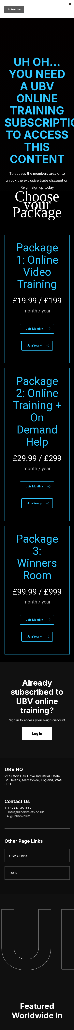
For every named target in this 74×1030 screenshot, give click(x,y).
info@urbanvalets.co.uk (26, 812)
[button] (37, 329)
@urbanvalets (20, 816)
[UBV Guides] (37, 855)
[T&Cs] (37, 873)
